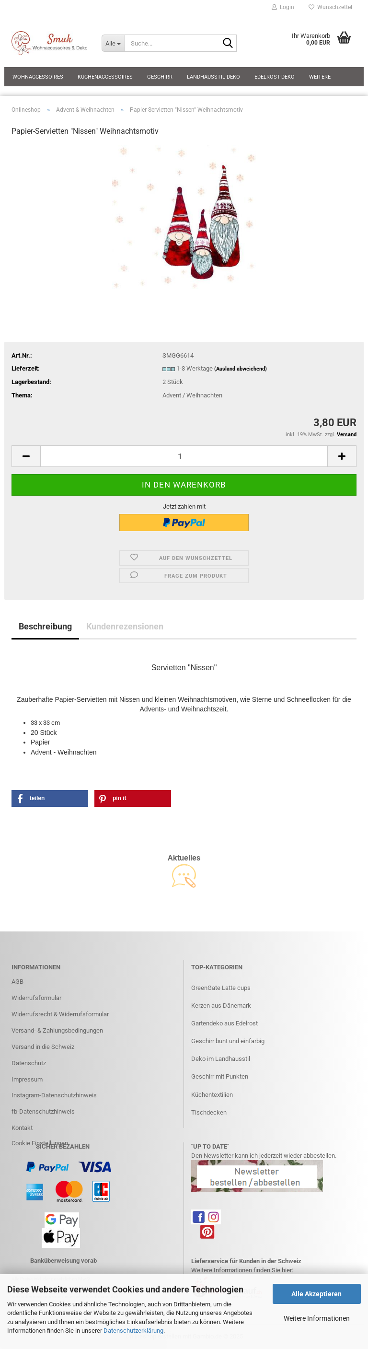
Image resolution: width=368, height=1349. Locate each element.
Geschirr (159, 77)
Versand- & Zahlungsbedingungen (57, 1030)
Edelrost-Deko (274, 77)
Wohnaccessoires (37, 77)
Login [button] (283, 7)
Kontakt (22, 1127)
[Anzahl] (184, 456)
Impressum (27, 1079)
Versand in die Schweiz (43, 1046)
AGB (17, 981)
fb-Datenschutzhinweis (43, 1111)
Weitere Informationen (317, 1318)
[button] (26, 456)
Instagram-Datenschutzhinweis (54, 1095)
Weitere (320, 77)
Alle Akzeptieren (316, 1294)
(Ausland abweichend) (240, 369)
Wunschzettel (330, 7)
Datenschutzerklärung (133, 1330)
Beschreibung (45, 626)
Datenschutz (29, 1063)
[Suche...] (113, 43)
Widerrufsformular (36, 997)
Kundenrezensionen (124, 626)
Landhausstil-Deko (213, 77)
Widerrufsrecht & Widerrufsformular (60, 1014)
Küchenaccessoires (105, 77)
